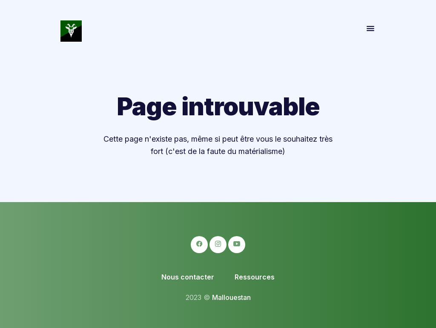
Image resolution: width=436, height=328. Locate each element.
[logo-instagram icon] (218, 244)
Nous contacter (187, 277)
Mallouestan (231, 297)
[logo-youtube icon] (236, 244)
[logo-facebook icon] (199, 244)
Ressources (255, 277)
